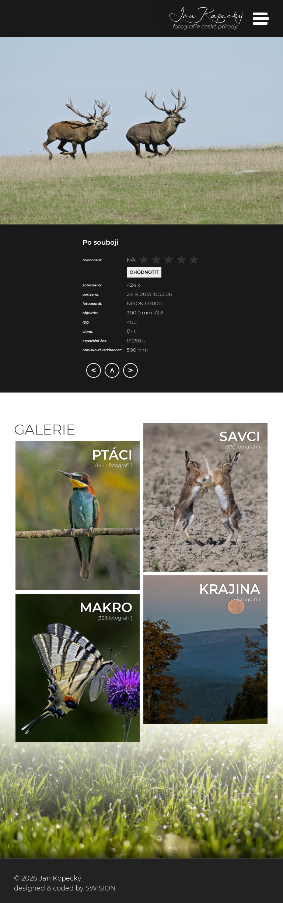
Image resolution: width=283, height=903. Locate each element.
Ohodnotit (144, 272)
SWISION (100, 888)
